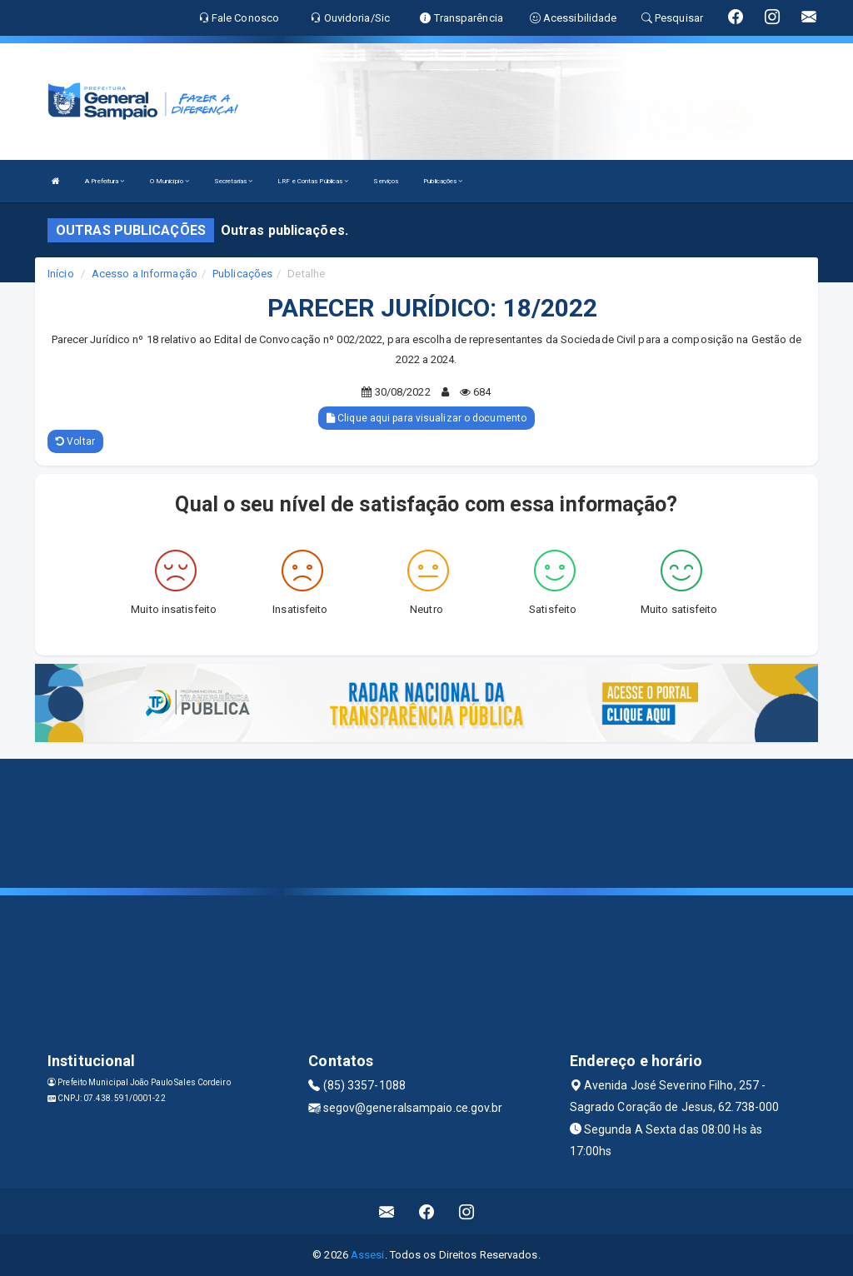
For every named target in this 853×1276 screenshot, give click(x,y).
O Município (169, 181)
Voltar (75, 441)
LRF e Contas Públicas (312, 181)
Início (60, 273)
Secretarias (233, 181)
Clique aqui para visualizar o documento (426, 418)
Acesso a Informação (144, 273)
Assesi (368, 1255)
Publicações (442, 181)
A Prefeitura (104, 181)
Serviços (385, 181)
